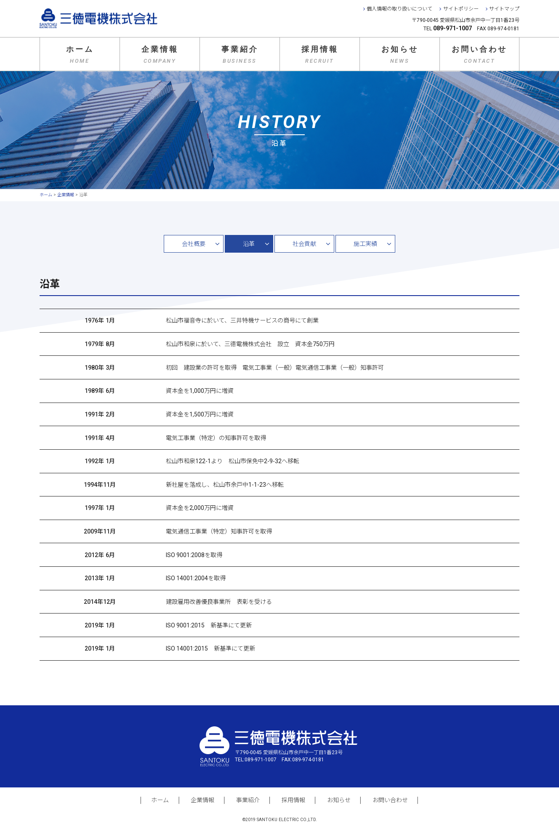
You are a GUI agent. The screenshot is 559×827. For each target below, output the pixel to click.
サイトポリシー (461, 9)
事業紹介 (239, 54)
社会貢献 (304, 243)
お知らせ (399, 54)
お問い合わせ (479, 54)
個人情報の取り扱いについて (399, 9)
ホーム (80, 54)
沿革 (249, 243)
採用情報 (319, 54)
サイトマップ (504, 9)
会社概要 (193, 243)
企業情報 (159, 54)
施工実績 (365, 243)
